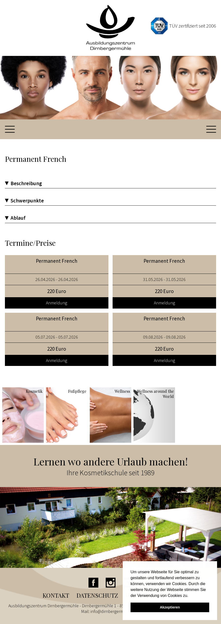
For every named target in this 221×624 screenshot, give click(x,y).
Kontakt (56, 595)
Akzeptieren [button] (170, 607)
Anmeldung (56, 303)
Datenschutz (97, 595)
